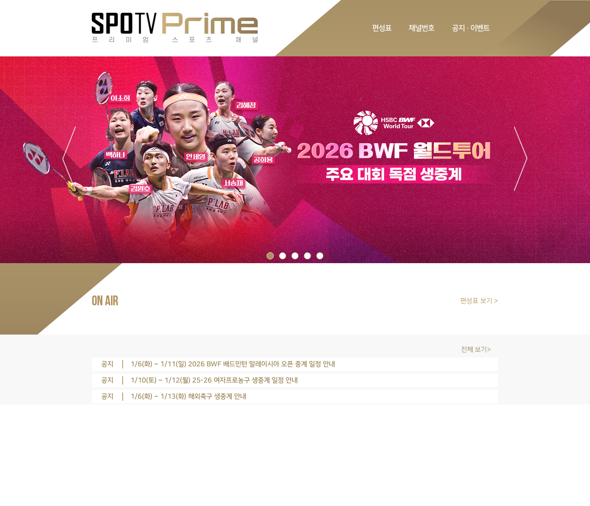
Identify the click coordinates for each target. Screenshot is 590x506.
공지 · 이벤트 (471, 28)
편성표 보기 (477, 301)
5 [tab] (320, 255)
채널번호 (421, 28)
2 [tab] (282, 255)
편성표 (381, 28)
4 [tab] (307, 255)
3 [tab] (295, 255)
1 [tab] (270, 255)
